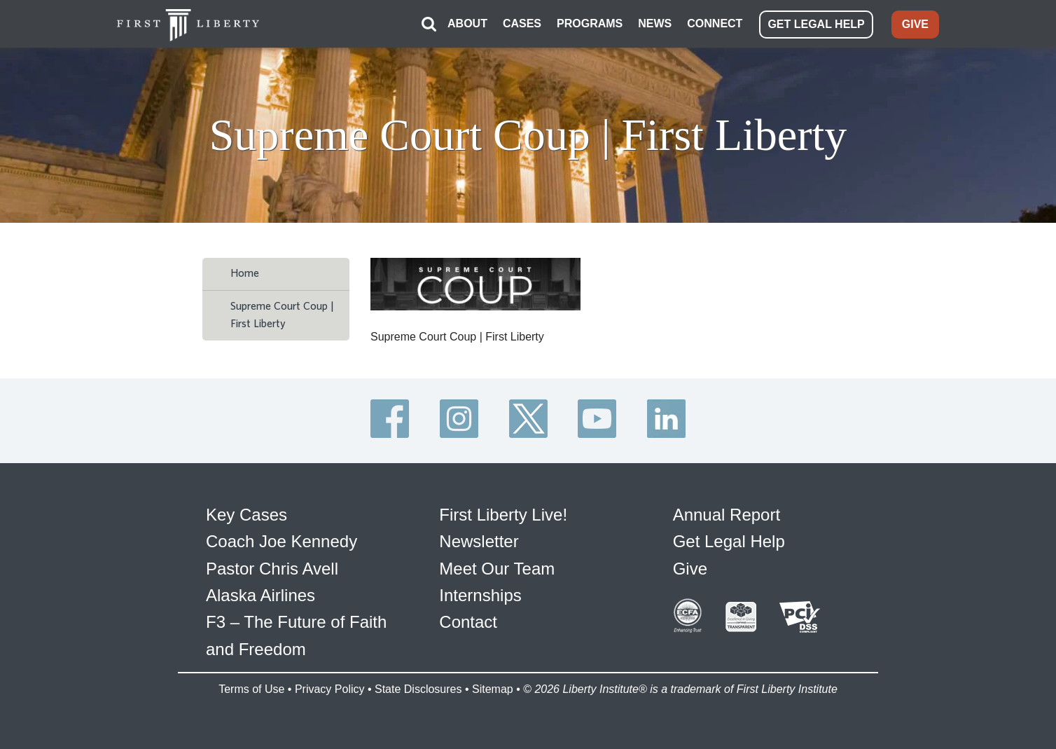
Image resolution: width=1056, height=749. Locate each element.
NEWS (655, 23)
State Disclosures (418, 689)
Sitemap (492, 689)
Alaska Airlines (260, 595)
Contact (468, 621)
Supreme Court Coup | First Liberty (282, 315)
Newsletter (478, 541)
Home (244, 273)
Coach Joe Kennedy (281, 541)
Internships (480, 595)
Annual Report (726, 514)
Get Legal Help (729, 541)
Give (690, 568)
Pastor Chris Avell (272, 568)
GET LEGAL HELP (815, 24)
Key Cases (246, 514)
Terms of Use (251, 689)
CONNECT (714, 23)
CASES (522, 23)
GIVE (915, 24)
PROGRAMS (590, 23)
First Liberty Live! (503, 514)
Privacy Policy (330, 689)
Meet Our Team (497, 568)
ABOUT (467, 23)
